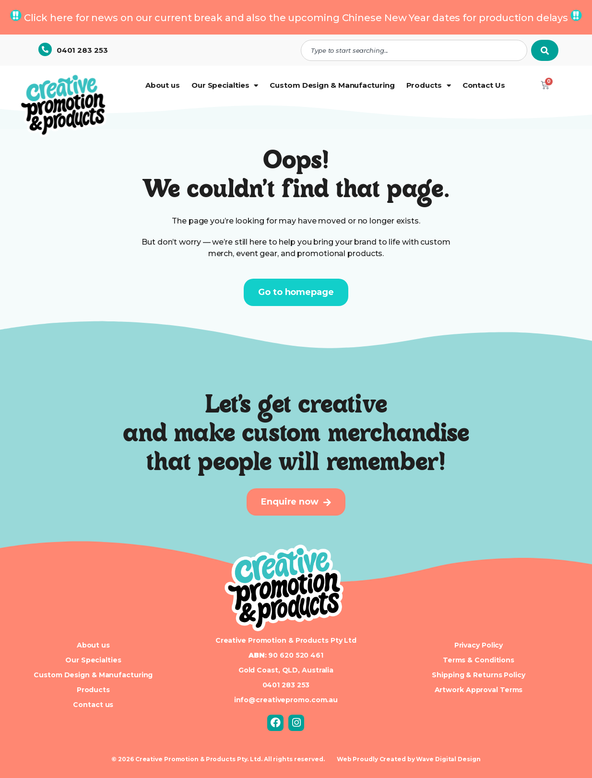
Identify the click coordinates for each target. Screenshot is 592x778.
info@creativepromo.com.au (286, 699)
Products (428, 85)
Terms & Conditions (478, 660)
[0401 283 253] (45, 49)
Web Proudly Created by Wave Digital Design (409, 759)
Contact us (93, 704)
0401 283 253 (82, 50)
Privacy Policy (478, 645)
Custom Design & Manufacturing (332, 85)
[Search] (544, 50)
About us (162, 85)
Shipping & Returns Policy (478, 675)
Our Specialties (224, 85)
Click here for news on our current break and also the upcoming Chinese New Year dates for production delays (296, 18)
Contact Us (483, 85)
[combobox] (414, 50)
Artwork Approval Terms (479, 689)
